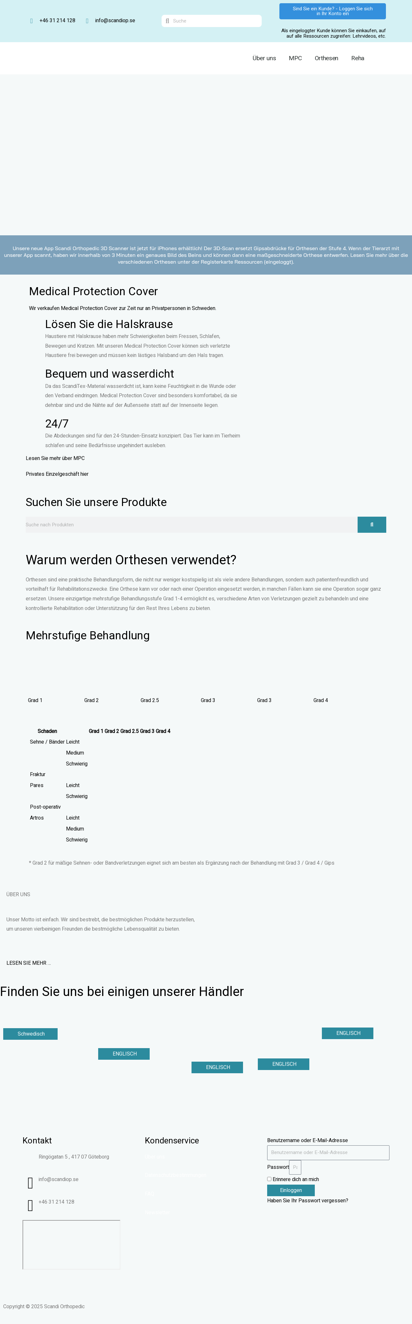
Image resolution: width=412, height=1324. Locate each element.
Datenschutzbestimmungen (175, 1175)
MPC (295, 58)
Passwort (278, 1167)
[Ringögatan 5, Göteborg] (71, 1245)
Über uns (264, 58)
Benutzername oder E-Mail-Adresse (307, 1140)
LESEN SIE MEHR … (28, 963)
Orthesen (327, 58)
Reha (357, 58)
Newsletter (157, 1212)
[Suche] (372, 525)
